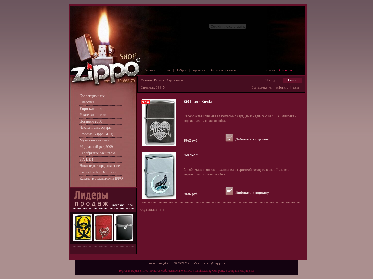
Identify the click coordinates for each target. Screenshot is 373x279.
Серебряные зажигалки (98, 153)
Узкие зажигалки (93, 115)
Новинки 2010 (91, 121)
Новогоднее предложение (100, 166)
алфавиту (282, 87)
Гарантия (198, 70)
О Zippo (181, 70)
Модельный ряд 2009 (96, 147)
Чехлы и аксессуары (96, 127)
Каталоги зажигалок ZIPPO (101, 178)
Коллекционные (92, 96)
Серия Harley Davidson (98, 172)
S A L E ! (86, 159)
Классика (87, 102)
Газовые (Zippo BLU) (96, 134)
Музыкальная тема (94, 140)
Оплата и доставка (223, 70)
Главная (149, 70)
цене (296, 87)
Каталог (165, 70)
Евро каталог (91, 108)
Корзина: (278, 70)
